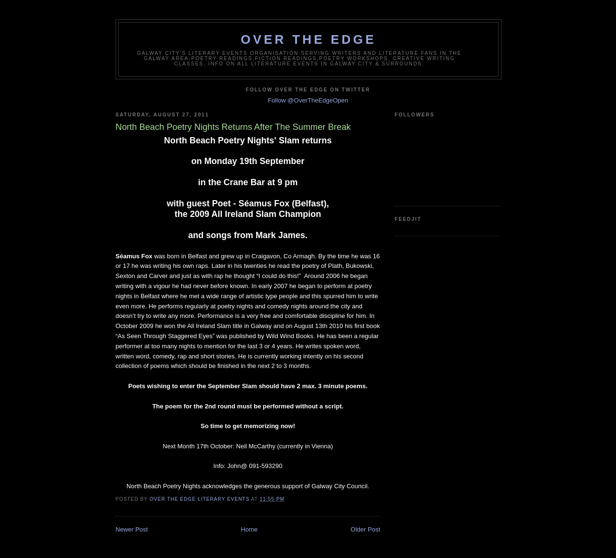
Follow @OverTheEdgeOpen (308, 100)
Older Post (365, 529)
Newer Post (132, 529)
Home (249, 529)
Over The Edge (308, 39)
